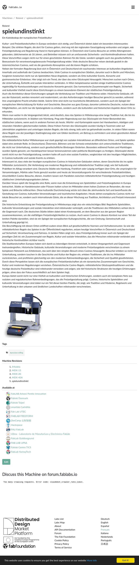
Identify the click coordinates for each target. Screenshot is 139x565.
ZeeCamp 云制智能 (21, 420)
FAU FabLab (17, 429)
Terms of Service (63, 547)
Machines (7, 18)
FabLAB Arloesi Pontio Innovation (28, 393)
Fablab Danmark (19, 398)
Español (105, 526)
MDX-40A (17, 377)
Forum (58, 533)
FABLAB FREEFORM (22, 416)
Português (106, 540)
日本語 (104, 543)
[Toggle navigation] (133, 7)
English (104, 522)
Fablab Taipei (17, 402)
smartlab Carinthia (20, 407)
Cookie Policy (62, 540)
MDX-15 (16, 370)
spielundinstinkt (35, 18)
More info (92, 560)
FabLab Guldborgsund (22, 438)
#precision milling (16, 353)
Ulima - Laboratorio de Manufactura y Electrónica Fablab (40, 433)
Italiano (105, 533)
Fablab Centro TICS (21, 447)
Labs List (59, 518)
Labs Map (60, 522)
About (58, 526)
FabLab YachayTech (21, 451)
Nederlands (107, 536)
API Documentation (65, 529)
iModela (16, 366)
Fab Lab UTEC (18, 411)
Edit (6, 461)
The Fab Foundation (65, 536)
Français (105, 529)
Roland (19, 18)
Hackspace (16, 424)
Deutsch (105, 518)
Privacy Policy (62, 543)
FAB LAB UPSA (19, 442)
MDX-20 (16, 373)
